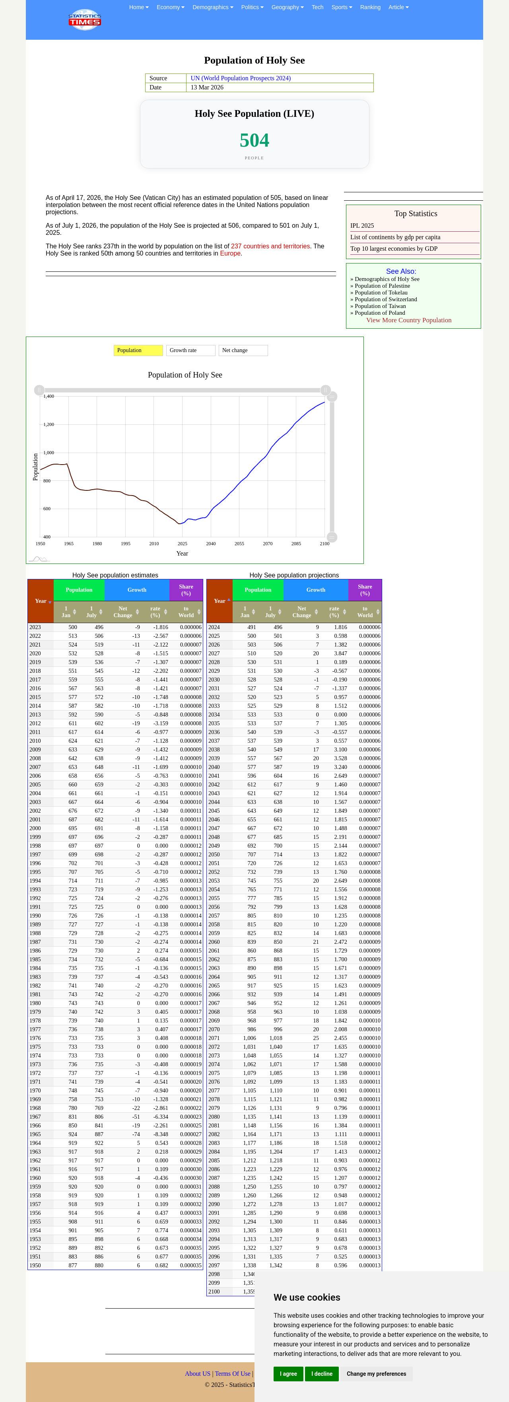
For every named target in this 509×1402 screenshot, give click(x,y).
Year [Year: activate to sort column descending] (219, 601)
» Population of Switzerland (383, 299)
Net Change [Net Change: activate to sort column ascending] (122, 611)
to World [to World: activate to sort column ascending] (186, 611)
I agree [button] (288, 1374)
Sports (342, 7)
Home (139, 7)
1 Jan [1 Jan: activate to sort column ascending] (66, 611)
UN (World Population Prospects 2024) (240, 78)
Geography (288, 7)
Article (399, 7)
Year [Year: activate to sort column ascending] (41, 601)
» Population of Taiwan (378, 306)
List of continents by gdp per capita (395, 237)
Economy (171, 7)
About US (197, 1373)
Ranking (370, 7)
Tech (318, 7)
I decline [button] (321, 1374)
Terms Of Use (233, 1373)
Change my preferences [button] (376, 1374)
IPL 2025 (362, 225)
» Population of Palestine (380, 286)
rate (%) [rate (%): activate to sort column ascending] (155, 611)
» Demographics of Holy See (385, 279)
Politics (252, 7)
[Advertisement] (250, 1330)
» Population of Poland (377, 313)
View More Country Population (409, 320)
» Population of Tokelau (379, 292)
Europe (230, 253)
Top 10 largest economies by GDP (393, 248)
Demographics (212, 7)
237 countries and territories (270, 246)
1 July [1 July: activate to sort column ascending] (91, 611)
